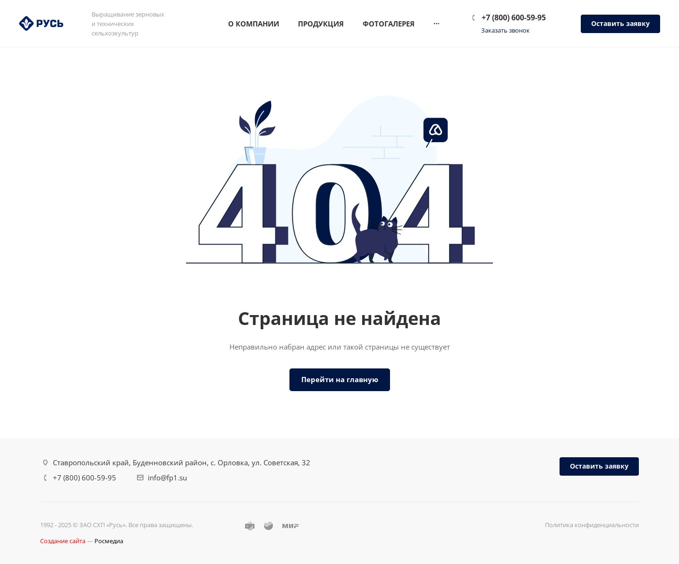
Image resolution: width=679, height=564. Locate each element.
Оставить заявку (620, 23)
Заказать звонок (505, 30)
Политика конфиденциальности (592, 525)
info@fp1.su (167, 477)
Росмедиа (108, 541)
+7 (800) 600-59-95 (514, 17)
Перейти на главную (339, 379)
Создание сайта (62, 541)
